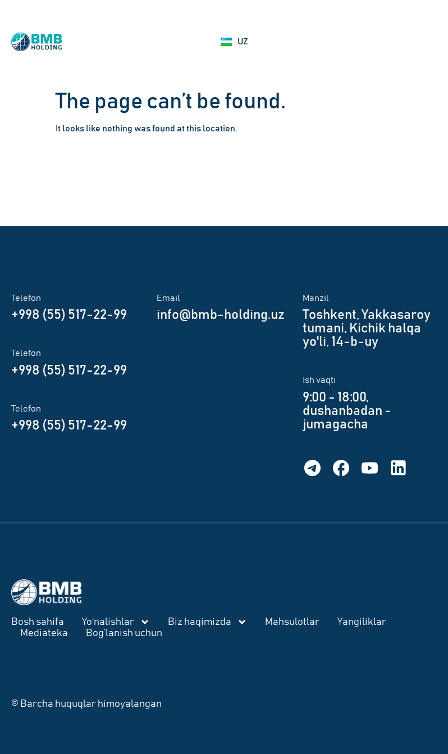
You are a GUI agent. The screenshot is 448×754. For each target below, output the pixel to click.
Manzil (316, 298)
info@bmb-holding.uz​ (221, 315)
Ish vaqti (319, 380)
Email (168, 298)
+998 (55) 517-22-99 (69, 315)
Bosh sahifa (37, 622)
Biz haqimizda (207, 622)
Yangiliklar (361, 622)
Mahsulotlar (292, 622)
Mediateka (44, 633)
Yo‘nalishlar (116, 622)
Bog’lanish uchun (124, 633)
